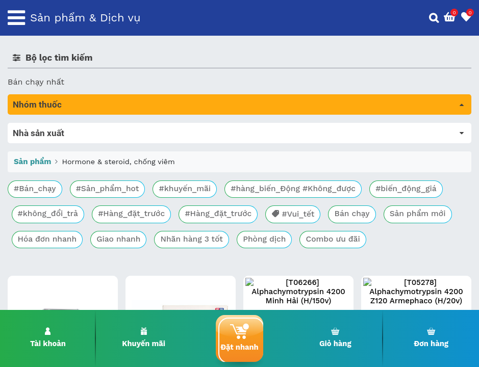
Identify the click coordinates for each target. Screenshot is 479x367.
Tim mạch (27, 200)
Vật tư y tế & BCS (41, 257)
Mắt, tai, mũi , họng (46, 243)
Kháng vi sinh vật (41, 228)
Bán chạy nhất (36, 82)
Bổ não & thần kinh (46, 171)
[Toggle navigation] (16, 18)
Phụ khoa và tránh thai (52, 214)
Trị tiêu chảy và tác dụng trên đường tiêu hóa (97, 157)
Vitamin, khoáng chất (50, 271)
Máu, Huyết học (39, 143)
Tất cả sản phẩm (40, 129)
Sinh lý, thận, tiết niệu (51, 186)
